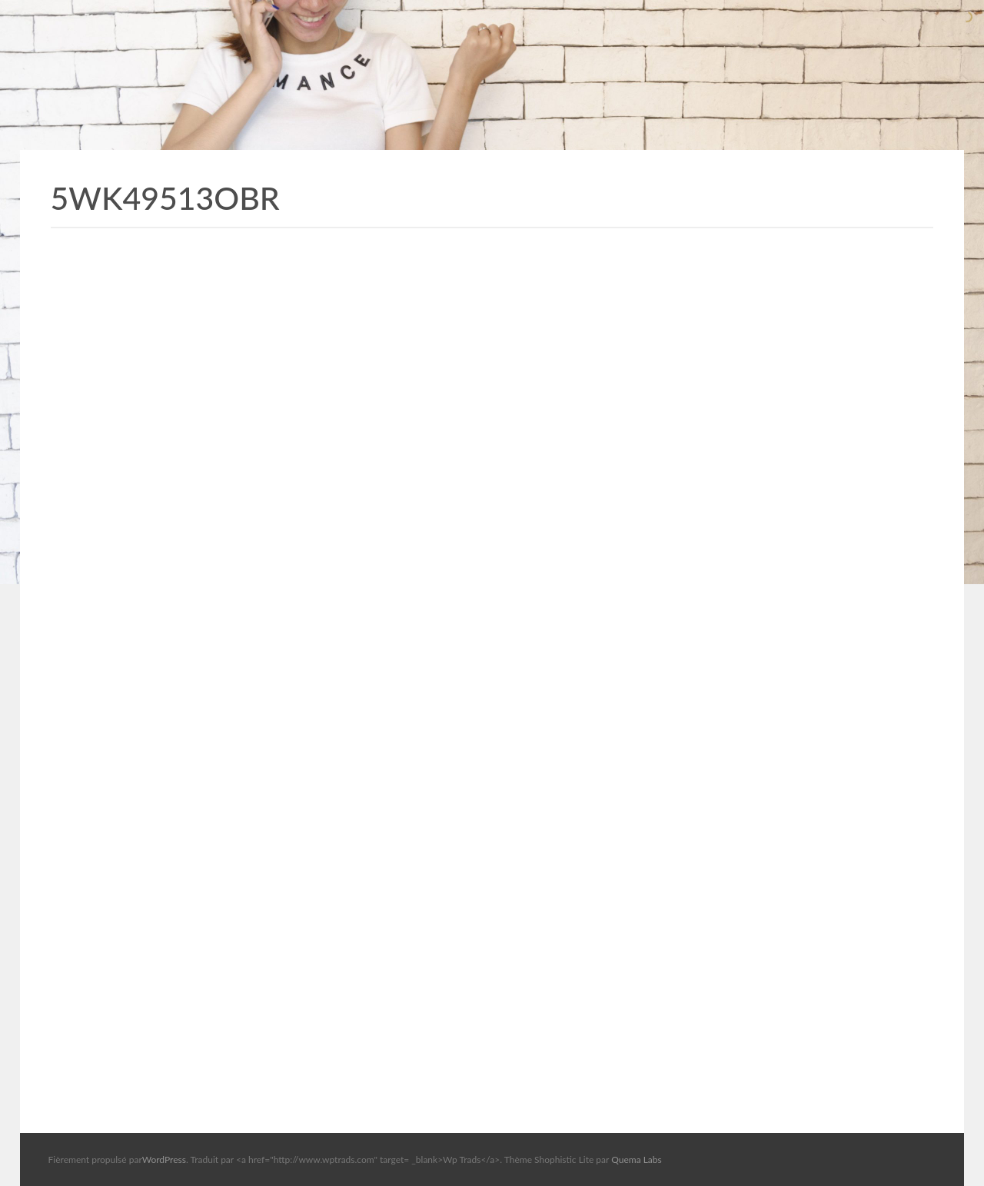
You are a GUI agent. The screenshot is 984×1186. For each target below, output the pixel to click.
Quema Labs (636, 1159)
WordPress (164, 1159)
